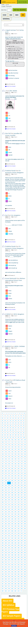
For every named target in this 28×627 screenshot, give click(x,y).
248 (12, 483)
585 (15, 583)
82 (23, 432)
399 (9, 528)
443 (22, 540)
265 (15, 487)
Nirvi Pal (7, 133)
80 (18, 432)
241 (15, 480)
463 (9, 547)
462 (6, 547)
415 (9, 533)
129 (15, 447)
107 (22, 439)
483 (22, 552)
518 (6, 564)
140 (25, 449)
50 (10, 425)
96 (13, 437)
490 (18, 555)
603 (22, 588)
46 (23, 423)
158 (6, 456)
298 (18, 497)
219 (22, 473)
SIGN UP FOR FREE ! (22, 2)
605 (2, 591)
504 (12, 559)
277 (2, 492)
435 (22, 538)
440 (12, 540)
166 (6, 459)
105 (15, 439)
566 (6, 579)
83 (2, 435)
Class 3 (15, 137)
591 (9, 586)
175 (9, 461)
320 (12, 504)
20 (2, 418)
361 (15, 516)
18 (21, 415)
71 (18, 430)
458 (18, 545)
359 (9, 516)
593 (15, 586)
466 (18, 547)
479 (9, 552)
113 (15, 442)
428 (25, 535)
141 (2, 451)
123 (22, 444)
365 (2, 519)
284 (25, 492)
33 (13, 420)
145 (15, 451)
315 (22, 502)
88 (15, 435)
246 (6, 483)
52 (15, 425)
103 (9, 439)
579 (22, 581)
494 (6, 557)
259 (22, 485)
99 (21, 437)
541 (2, 571)
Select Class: (4, 10)
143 (9, 451)
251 (22, 483)
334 (6, 509)
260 (25, 485)
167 (9, 459)
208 (12, 471)
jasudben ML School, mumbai (13, 134)
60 (13, 427)
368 (12, 519)
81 (21, 432)
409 (15, 531)
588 (25, 583)
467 (22, 547)
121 (15, 444)
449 (15, 543)
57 (5, 427)
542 (6, 571)
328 (12, 507)
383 (9, 523)
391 (9, 526)
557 (2, 576)
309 (2, 502)
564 (25, 576)
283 (22, 492)
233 (15, 478)
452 (25, 543)
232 (12, 478)
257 (15, 485)
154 (18, 454)
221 (2, 475)
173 (2, 461)
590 (6, 586)
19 (23, 415)
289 (15, 495)
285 (2, 495)
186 (18, 463)
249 (15, 483)
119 (9, 444)
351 (9, 514)
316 (25, 502)
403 (22, 528)
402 (18, 528)
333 (2, 509)
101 (2, 439)
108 (25, 439)
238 (6, 480)
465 (15, 547)
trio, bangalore (15, 215)
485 (2, 555)
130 (18, 447)
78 (13, 432)
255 (9, 485)
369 (15, 519)
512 (12, 562)
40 (7, 423)
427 (22, 535)
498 (18, 557)
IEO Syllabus (8, 605)
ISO (10, 15)
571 (22, 579)
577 (15, 581)
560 (12, 576)
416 (12, 533)
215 (9, 473)
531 (22, 567)
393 (15, 526)
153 (15, 454)
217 (15, 473)
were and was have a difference (15, 263)
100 (24, 437)
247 (9, 483)
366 (6, 519)
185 (15, 463)
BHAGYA (8, 346)
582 (6, 583)
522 (18, 564)
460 (25, 545)
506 (18, 559)
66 (5, 430)
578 (18, 581)
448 (12, 543)
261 (2, 487)
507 (22, 559)
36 (21, 420)
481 (15, 552)
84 (5, 435)
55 (23, 425)
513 (15, 562)
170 (18, 459)
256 (12, 485)
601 (15, 588)
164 (25, 456)
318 (6, 504)
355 (22, 514)
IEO (23, 15)
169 (15, 459)
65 (2, 430)
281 (15, 492)
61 (15, 427)
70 (15, 430)
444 (25, 540)
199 (9, 468)
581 (2, 583)
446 (6, 543)
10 (24, 413)
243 (22, 480)
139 (22, 449)
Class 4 (15, 383)
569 (15, 579)
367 (9, 519)
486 (6, 555)
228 (25, 475)
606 (6, 591)
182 (6, 463)
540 (25, 569)
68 (10, 430)
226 (18, 475)
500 (25, 557)
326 (6, 507)
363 (22, 516)
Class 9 (15, 315)
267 (22, 487)
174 (6, 461)
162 (18, 456)
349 (2, 514)
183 (9, 463)
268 (25, 487)
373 (2, 521)
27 (21, 418)
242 (18, 480)
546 (18, 571)
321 (15, 504)
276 (25, 490)
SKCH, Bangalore (19, 314)
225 (15, 475)
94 (7, 437)
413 (2, 533)
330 (18, 507)
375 (9, 521)
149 (2, 454)
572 (25, 579)
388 (25, 523)
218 (18, 473)
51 (13, 425)
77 (10, 432)
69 (13, 430)
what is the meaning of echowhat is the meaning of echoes (15, 295)
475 (22, 550)
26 (18, 418)
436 (25, 538)
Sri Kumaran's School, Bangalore (14, 171)
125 (2, 447)
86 (10, 435)
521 (15, 564)
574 (6, 581)
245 (2, 483)
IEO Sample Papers (12, 615)
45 (21, 423)
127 (9, 447)
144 (12, 451)
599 (9, 588)
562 (18, 576)
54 (21, 425)
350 (6, 514)
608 (12, 591)
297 (15, 497)
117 (2, 444)
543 (9, 571)
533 (2, 569)
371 (22, 519)
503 (9, 559)
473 (15, 550)
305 (15, 499)
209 (15, 471)
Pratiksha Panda (10, 170)
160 (12, 456)
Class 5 (15, 33)
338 (18, 509)
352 (12, 514)
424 (12, 535)
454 (6, 545)
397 (2, 528)
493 (2, 557)
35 (18, 420)
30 (5, 420)
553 (15, 574)
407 (9, 531)
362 (18, 516)
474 (18, 550)
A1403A (7, 314)
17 (18, 415)
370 (18, 519)
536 (12, 569)
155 (22, 454)
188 (25, 463)
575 (9, 581)
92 (2, 437)
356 (25, 514)
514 (18, 562)
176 (12, 461)
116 (25, 442)
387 (22, 523)
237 (2, 480)
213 (2, 473)
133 (2, 449)
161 (15, 456)
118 (6, 444)
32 (10, 420)
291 (22, 495)
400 (12, 528)
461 (2, 547)
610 (18, 591)
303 (9, 499)
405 (2, 531)
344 (12, 511)
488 (12, 555)
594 (18, 586)
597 (2, 588)
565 (2, 579)
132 (25, 447)
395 (22, 526)
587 (22, 583)
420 (25, 533)
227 (22, 475)
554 (18, 574)
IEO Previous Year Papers (10, 610)
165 (2, 459)
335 (9, 509)
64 (23, 427)
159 (9, 456)
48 (5, 425)
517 (2, 564)
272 (12, 490)
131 (22, 447)
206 (6, 471)
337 (15, 509)
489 (15, 555)
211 (22, 471)
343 (9, 511)
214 (6, 473)
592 (12, 586)
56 (2, 427)
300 (25, 497)
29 (2, 420)
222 (6, 475)
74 (2, 432)
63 (21, 427)
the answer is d (15, 395)
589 (2, 586)
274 (18, 490)
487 (9, 555)
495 (9, 557)
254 (6, 485)
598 (6, 588)
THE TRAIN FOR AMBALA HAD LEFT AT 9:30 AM (15, 151)
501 (2, 559)
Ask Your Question (20, 10)
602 (18, 588)
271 (9, 490)
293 (2, 497)
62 (18, 427)
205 (2, 471)
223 (9, 475)
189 (2, 466)
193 (15, 466)
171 (22, 459)
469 (2, 550)
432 (12, 538)
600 (12, 588)
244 (25, 480)
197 (2, 468)
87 (13, 435)
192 (12, 466)
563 (22, 576)
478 (6, 552)
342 (6, 511)
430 (6, 538)
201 (15, 468)
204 (25, 468)
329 (15, 507)
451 (22, 543)
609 (15, 591)
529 (15, 567)
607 (9, 591)
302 (6, 499)
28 (23, 418)
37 (23, 420)
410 (18, 531)
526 (6, 567)
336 (12, 509)
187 (22, 463)
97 (15, 437)
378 (18, 521)
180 (25, 461)
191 (9, 466)
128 (12, 447)
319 (9, 504)
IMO (16, 15)
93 (5, 437)
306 (18, 499)
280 (12, 492)
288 (12, 495)
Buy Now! (14, 625)
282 (18, 492)
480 (12, 552)
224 (12, 475)
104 (12, 439)
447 (9, 543)
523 (22, 564)
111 (9, 442)
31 (7, 420)
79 (15, 432)
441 (15, 540)
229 (2, 478)
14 (10, 415)
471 (9, 550)
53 (18, 425)
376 (12, 521)
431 (9, 538)
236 (25, 478)
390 (6, 526)
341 (2, 511)
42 (13, 423)
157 (2, 456)
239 (9, 480)
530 (18, 567)
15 (13, 415)
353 (15, 514)
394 (18, 526)
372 (25, 519)
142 (6, 451)
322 (18, 504)
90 (21, 435)
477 (2, 552)
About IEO (7, 600)
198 (6, 468)
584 (12, 583)
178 (18, 461)
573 (2, 581)
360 (12, 516)
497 (15, 557)
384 (12, 523)
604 (25, 588)
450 (18, 543)
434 (18, 538)
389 (2, 526)
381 (2, 523)
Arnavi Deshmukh (10, 278)
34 (15, 420)
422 (6, 535)
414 (6, 533)
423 (9, 535)
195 (22, 466)
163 (22, 456)
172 (25, 459)
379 (22, 521)
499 (22, 557)
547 (22, 571)
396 (25, 526)
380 (25, 521)
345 (15, 511)
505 (15, 559)
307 (22, 499)
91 (23, 435)
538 (18, 569)
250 (18, 483)
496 (12, 557)
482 (18, 552)
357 (2, 516)
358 (6, 516)
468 (25, 547)
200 (12, 468)
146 (18, 451)
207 (9, 471)
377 (15, 521)
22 (7, 418)
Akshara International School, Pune (15, 279)
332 (25, 507)
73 (23, 430)
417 (15, 533)
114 (18, 442)
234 (18, 478)
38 (2, 423)
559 (9, 576)
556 (25, 574)
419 (22, 533)
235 (22, 478)
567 (9, 579)
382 (6, 523)
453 (2, 545)
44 (18, 423)
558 (6, 576)
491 (22, 555)
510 (6, 562)
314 (18, 502)
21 (5, 418)
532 (25, 567)
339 (22, 509)
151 (9, 454)
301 (2, 499)
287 (9, 495)
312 (12, 502)
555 (22, 574)
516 (25, 562)
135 (9, 449)
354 (18, 514)
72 (21, 430)
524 (25, 564)
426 (18, 535)
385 (15, 523)
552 (12, 574)
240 (12, 480)
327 (9, 507)
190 (6, 466)
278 (6, 492)
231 (9, 478)
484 (25, 552)
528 (12, 567)
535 (9, 569)
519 (9, 564)
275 (22, 490)
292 (25, 495)
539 (22, 569)
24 (13, 418)
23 (10, 418)
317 (2, 504)
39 (5, 423)
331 (22, 507)
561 (15, 576)
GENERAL (6, 19)
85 (7, 435)
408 (12, 531)
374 (6, 521)
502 (6, 559)
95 (10, 437)
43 (15, 423)
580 (25, 581)
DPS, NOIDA (13, 91)
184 (12, 463)
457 (15, 545)
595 (22, 586)
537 (15, 569)
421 (2, 535)
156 (25, 454)
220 (25, 473)
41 (10, 423)
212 (25, 471)
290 (18, 495)
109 (2, 442)
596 (25, 586)
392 (12, 526)
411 (22, 531)
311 (9, 502)
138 (18, 449)
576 (12, 581)
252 (25, 483)
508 (25, 559)
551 (9, 574)
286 (6, 495)
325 (2, 507)
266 (18, 487)
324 (25, 504)
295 (9, 497)
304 (12, 499)
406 (6, 531)
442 (18, 540)
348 (25, 511)
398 (6, 528)
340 (25, 509)
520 (12, 564)
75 (5, 432)
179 (22, 461)
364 (25, 516)
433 (15, 538)
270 (6, 490)
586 (18, 583)
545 (15, 571)
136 (12, 449)
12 (5, 415)
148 (25, 451)
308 (25, 499)
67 (7, 430)
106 (18, 439)
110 (6, 442)
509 (2, 562)
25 (15, 418)
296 (12, 497)
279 (9, 492)
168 (12, 459)
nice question (15, 191)
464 (12, 547)
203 (22, 468)
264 (12, 487)
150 (6, 454)
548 (25, 571)
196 (25, 466)
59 (10, 427)
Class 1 (15, 92)
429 (2, 538)
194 (18, 466)
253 (2, 485)
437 (2, 540)
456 (12, 545)
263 (9, 487)
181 (2, 463)
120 (12, 444)
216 (12, 473)
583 (9, 583)
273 (15, 490)
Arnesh (7, 380)
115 (22, 442)
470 (6, 550)
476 (25, 550)
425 (15, 535)
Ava (6, 215)
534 (6, 569)
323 (22, 504)
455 (9, 545)
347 (22, 511)
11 (2, 415)
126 (6, 447)
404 (25, 528)
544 (12, 571)
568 (12, 579)
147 (22, 451)
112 (12, 442)
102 (6, 439)
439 (9, 540)
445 (2, 543)
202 (18, 468)
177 (15, 461)
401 (15, 528)
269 (2, 490)
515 (22, 562)
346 (18, 511)
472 (12, 550)
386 (18, 523)
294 (6, 497)
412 (25, 531)
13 (7, 415)
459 (22, 545)
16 (15, 415)
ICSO (4, 15)
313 (15, 502)
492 (25, 555)
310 (6, 502)
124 (25, 444)
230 (6, 478)
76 (7, 432)
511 (9, 562)
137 (15, 449)
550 (6, 574)
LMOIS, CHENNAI (19, 346)
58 (7, 427)
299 (22, 497)
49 (7, 425)
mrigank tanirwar (10, 30)
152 (12, 454)
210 (18, 471)
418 (18, 533)
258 (18, 485)
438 (6, 540)
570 (18, 579)
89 (18, 435)
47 (2, 425)
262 (6, 487)
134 (6, 449)
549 (2, 574)
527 (9, 567)
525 (2, 567)
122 (18, 444)
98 (18, 437)
